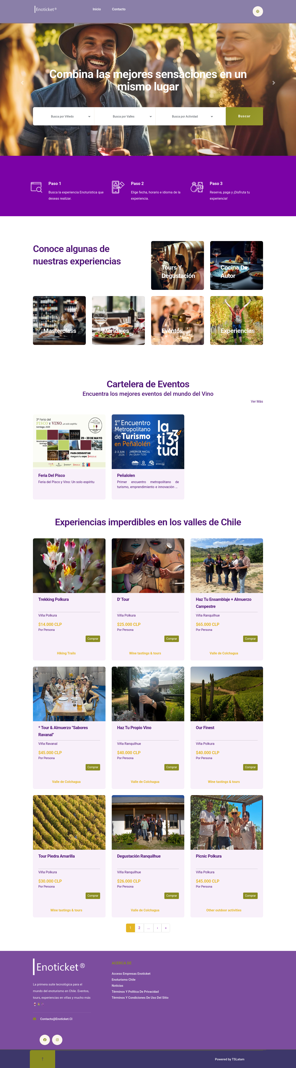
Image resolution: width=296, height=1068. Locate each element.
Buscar (244, 116)
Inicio (97, 9)
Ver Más (257, 401)
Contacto (118, 9)
